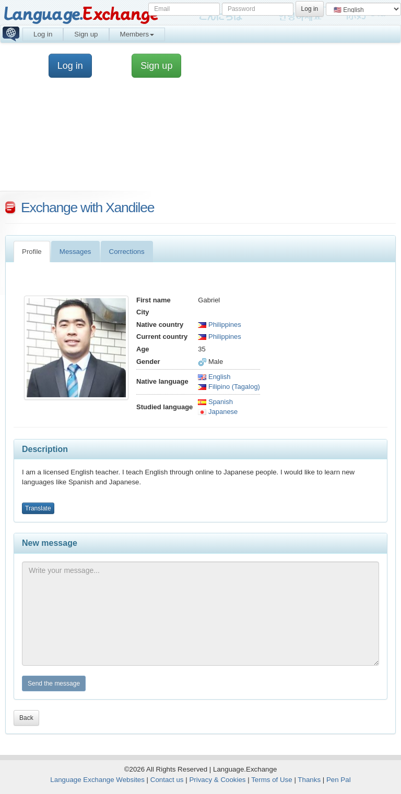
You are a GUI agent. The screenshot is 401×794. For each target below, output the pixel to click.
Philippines (219, 324)
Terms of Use (271, 780)
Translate (38, 508)
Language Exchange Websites (97, 780)
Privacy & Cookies (217, 780)
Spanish (215, 402)
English (214, 377)
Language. (81, 14)
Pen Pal (338, 780)
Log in (42, 34)
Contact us (167, 780)
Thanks (309, 780)
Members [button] (137, 34)
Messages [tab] (75, 251)
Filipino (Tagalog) (229, 386)
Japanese (218, 412)
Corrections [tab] (127, 251)
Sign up (86, 34)
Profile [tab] (32, 251)
